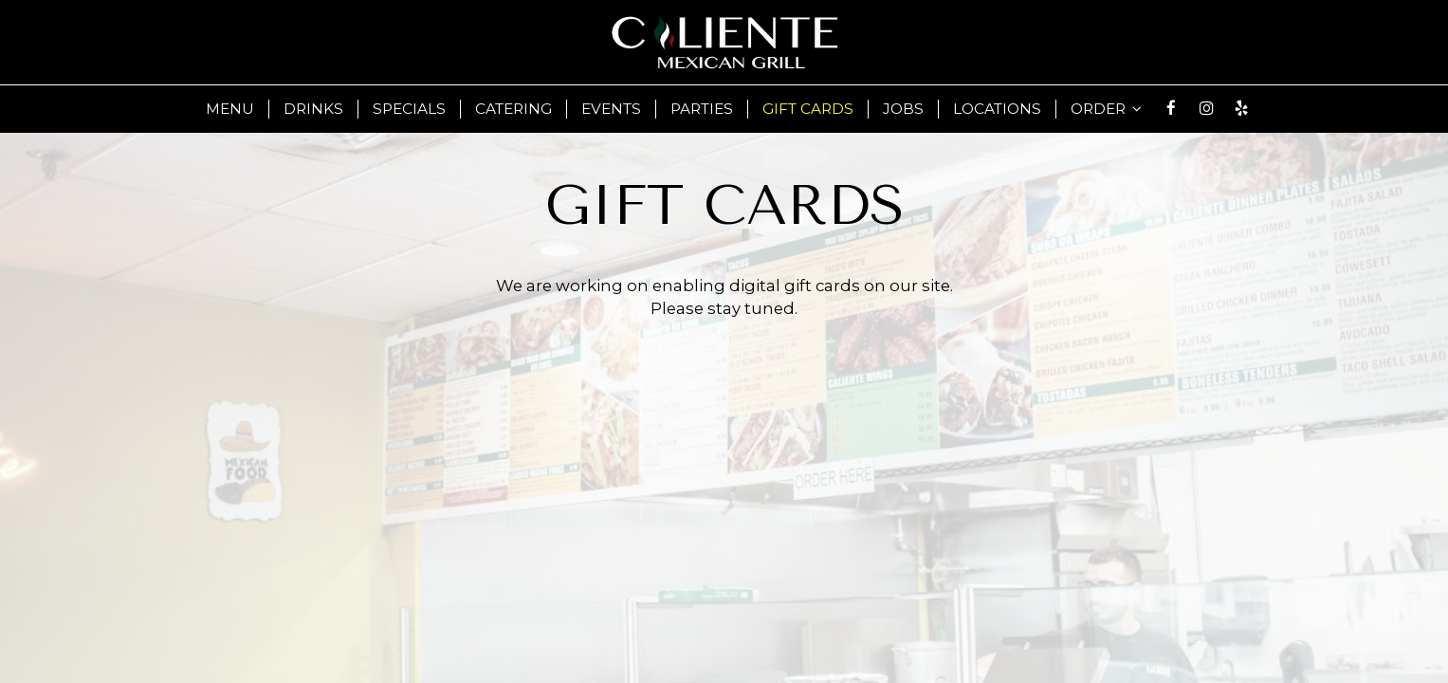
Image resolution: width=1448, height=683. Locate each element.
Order (1106, 109)
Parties (701, 109)
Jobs (903, 109)
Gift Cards (807, 109)
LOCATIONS (997, 109)
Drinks (313, 109)
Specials (409, 109)
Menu (230, 109)
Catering (513, 109)
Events (611, 109)
